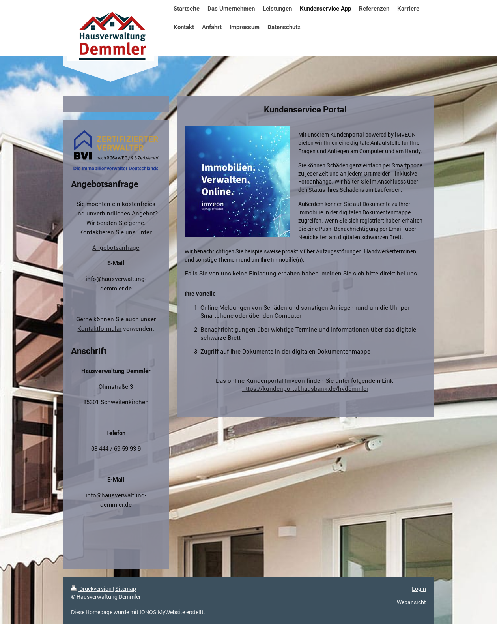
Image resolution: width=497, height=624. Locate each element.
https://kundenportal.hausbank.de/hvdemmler (305, 388)
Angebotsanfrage (115, 247)
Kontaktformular (99, 328)
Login (419, 588)
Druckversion (92, 588)
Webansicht (411, 602)
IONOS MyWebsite (162, 612)
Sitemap (125, 588)
